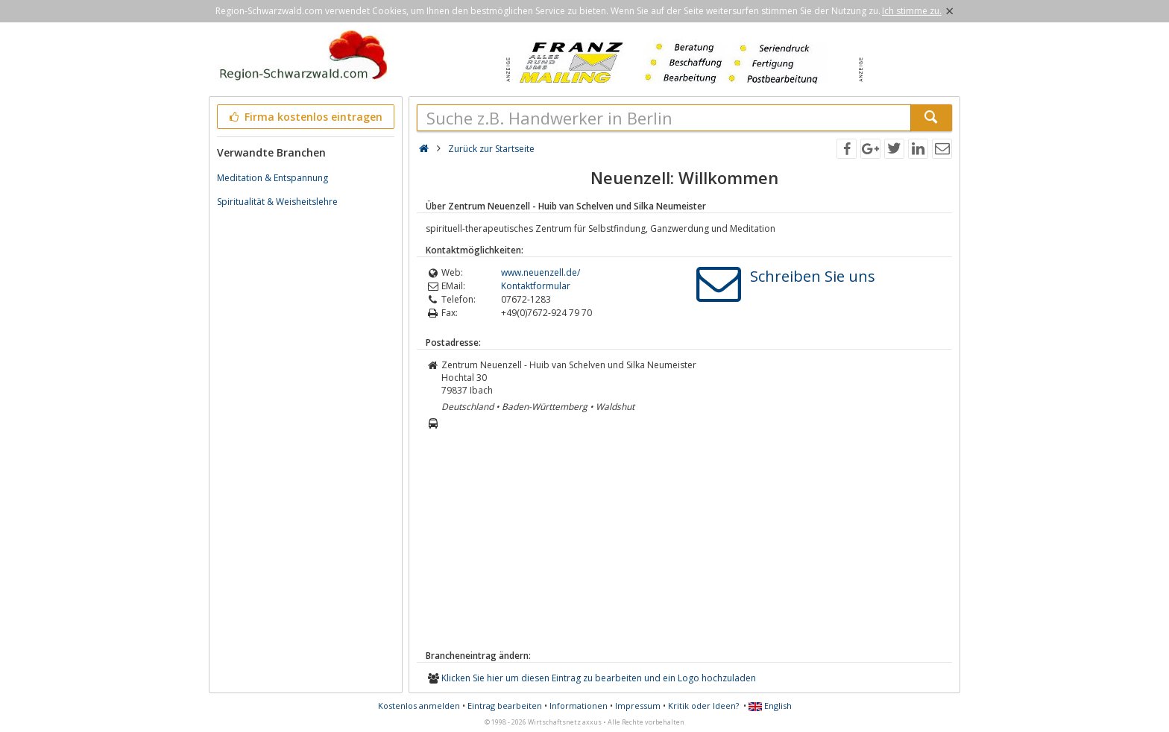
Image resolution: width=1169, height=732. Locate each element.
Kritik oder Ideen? (703, 705)
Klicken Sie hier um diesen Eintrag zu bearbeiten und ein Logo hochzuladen (598, 678)
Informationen (578, 705)
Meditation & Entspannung (272, 177)
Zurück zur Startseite (491, 148)
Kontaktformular (535, 286)
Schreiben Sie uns (812, 276)
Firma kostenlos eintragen (304, 117)
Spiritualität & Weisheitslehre (277, 201)
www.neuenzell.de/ (540, 272)
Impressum (638, 705)
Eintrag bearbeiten (504, 705)
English (770, 705)
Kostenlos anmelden (419, 705)
